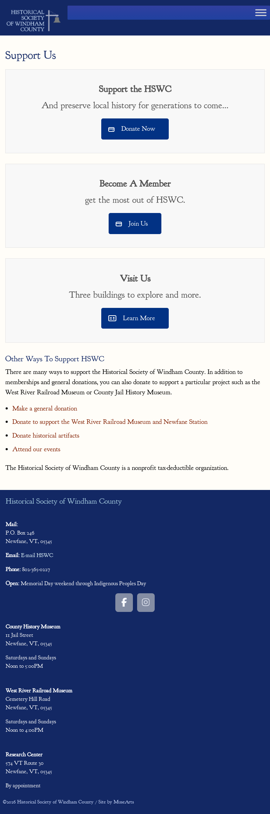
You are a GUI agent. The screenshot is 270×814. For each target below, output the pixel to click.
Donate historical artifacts (45, 435)
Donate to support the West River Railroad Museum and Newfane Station (109, 422)
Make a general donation (44, 408)
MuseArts (124, 802)
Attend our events (36, 449)
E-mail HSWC (37, 555)
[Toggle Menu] (260, 12)
